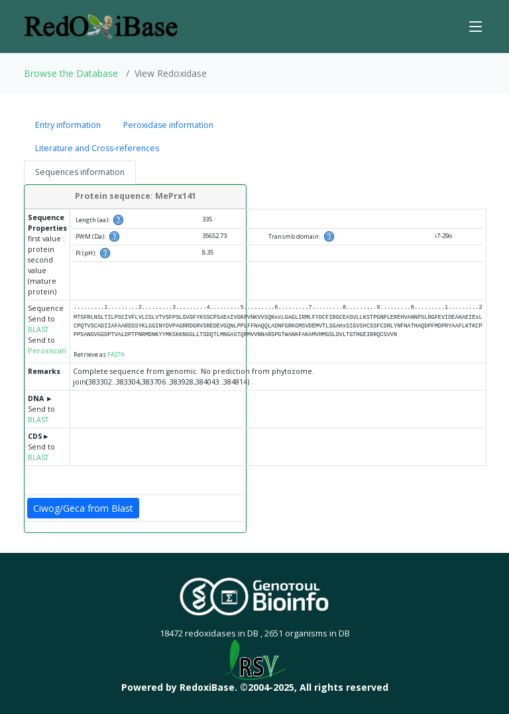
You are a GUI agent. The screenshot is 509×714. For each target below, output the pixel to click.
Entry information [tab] (68, 125)
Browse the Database (71, 73)
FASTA (116, 354)
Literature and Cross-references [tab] (97, 148)
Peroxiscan (47, 350)
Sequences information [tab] (80, 172)
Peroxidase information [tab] (168, 125)
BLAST (38, 329)
